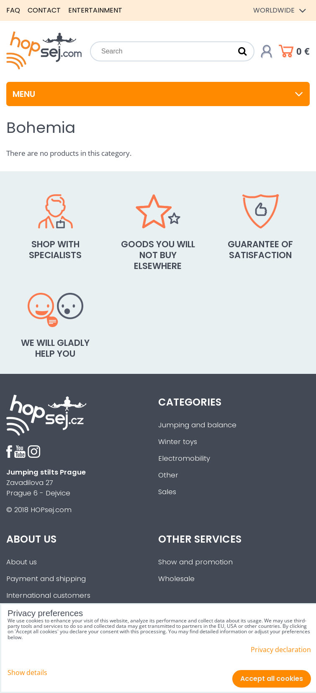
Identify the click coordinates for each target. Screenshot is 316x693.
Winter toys (177, 442)
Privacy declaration (281, 649)
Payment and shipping (46, 579)
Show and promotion (195, 562)
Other (168, 475)
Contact (44, 10)
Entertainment (95, 10)
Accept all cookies (271, 678)
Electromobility (184, 458)
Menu (158, 94)
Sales (167, 492)
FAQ (13, 10)
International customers (48, 595)
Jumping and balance (197, 425)
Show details (27, 672)
